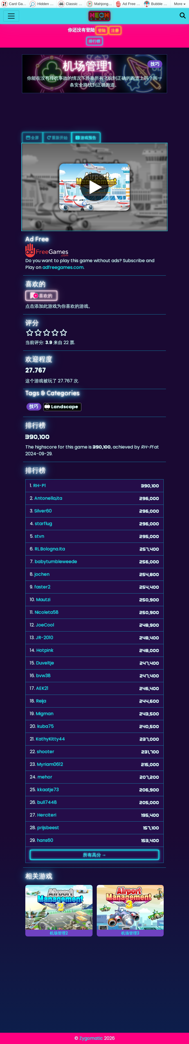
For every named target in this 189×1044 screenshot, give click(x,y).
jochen (42, 574)
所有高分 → (94, 855)
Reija (41, 701)
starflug (43, 523)
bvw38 (43, 675)
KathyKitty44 (50, 739)
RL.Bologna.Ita (50, 549)
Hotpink (44, 650)
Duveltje (45, 663)
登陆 (102, 30)
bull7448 (47, 802)
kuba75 (45, 726)
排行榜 (94, 41)
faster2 (42, 587)
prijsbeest (48, 827)
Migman (44, 713)
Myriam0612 (50, 764)
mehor (44, 777)
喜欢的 (41, 295)
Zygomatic (91, 1038)
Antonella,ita (48, 498)
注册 (115, 30)
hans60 (45, 840)
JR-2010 (44, 637)
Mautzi (43, 599)
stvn (39, 536)
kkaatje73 (48, 789)
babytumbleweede (56, 561)
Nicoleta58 (46, 612)
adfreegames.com (63, 267)
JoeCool (45, 625)
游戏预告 (86, 137)
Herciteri (46, 815)
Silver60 (43, 511)
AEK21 (42, 688)
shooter (45, 751)
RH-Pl (39, 485)
